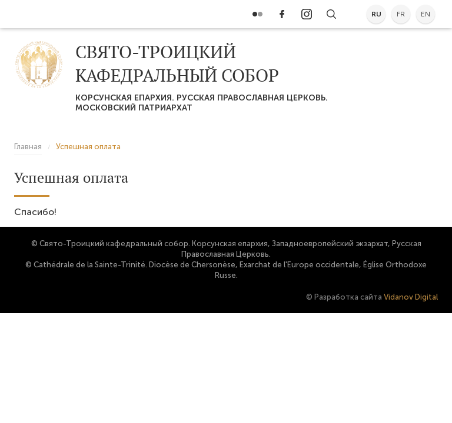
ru (376, 14)
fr (401, 14)
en (425, 14)
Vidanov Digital (411, 297)
